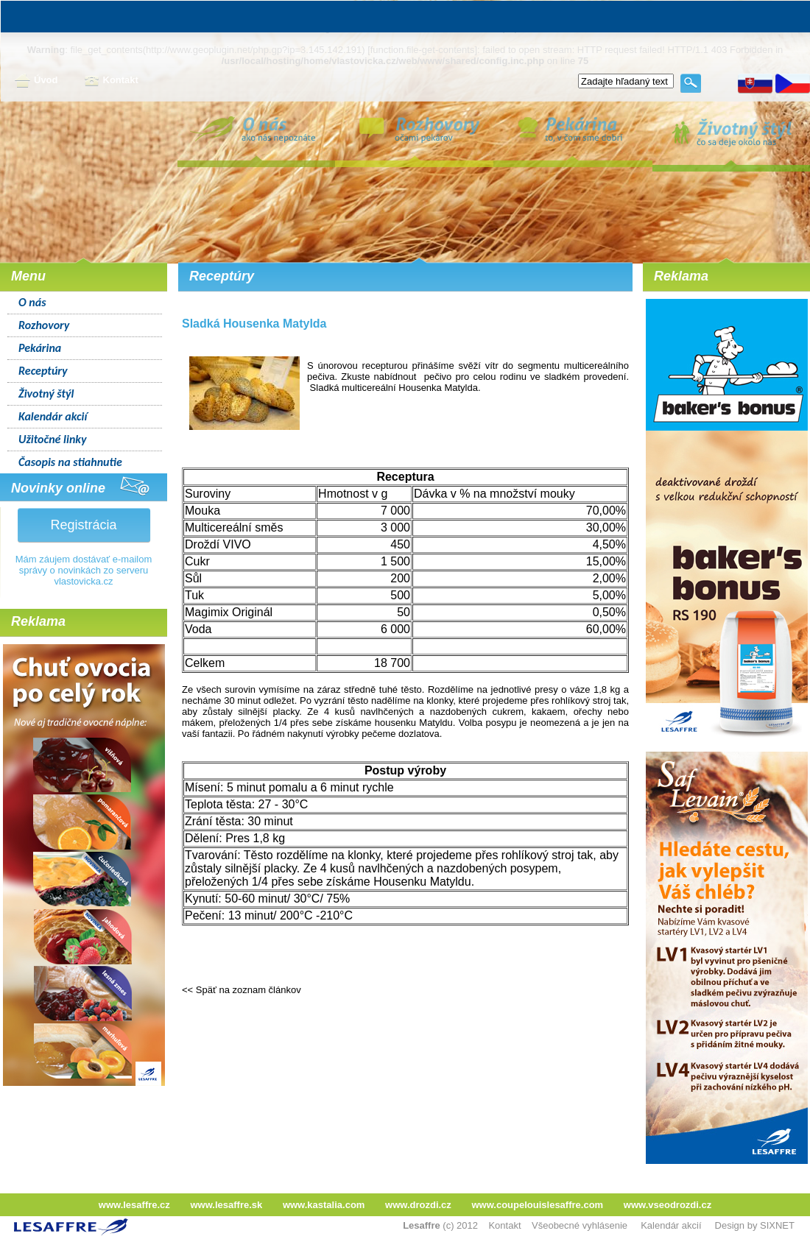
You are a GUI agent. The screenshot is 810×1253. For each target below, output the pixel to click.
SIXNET (777, 1225)
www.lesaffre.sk (226, 1204)
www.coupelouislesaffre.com (537, 1204)
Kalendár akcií (52, 416)
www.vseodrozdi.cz (667, 1204)
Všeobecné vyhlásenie (579, 1225)
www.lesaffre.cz (134, 1204)
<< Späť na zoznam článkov (241, 989)
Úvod (36, 81)
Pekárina (39, 348)
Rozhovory (43, 325)
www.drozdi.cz (418, 1204)
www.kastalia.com (324, 1204)
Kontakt (111, 81)
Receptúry (43, 371)
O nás (32, 302)
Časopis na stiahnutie (70, 462)
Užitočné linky (52, 439)
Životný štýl (46, 393)
